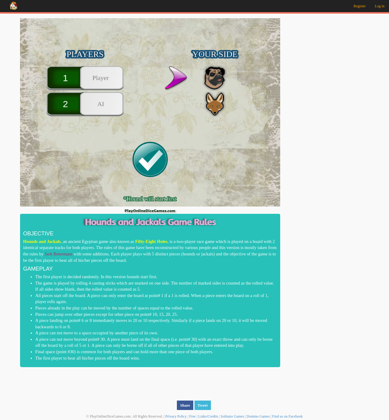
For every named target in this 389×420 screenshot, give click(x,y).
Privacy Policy (176, 416)
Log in (379, 6)
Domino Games (258, 416)
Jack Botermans (59, 253)
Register (359, 6)
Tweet (203, 405)
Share (185, 405)
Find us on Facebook (287, 416)
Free (192, 416)
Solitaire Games (232, 416)
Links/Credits (208, 416)
